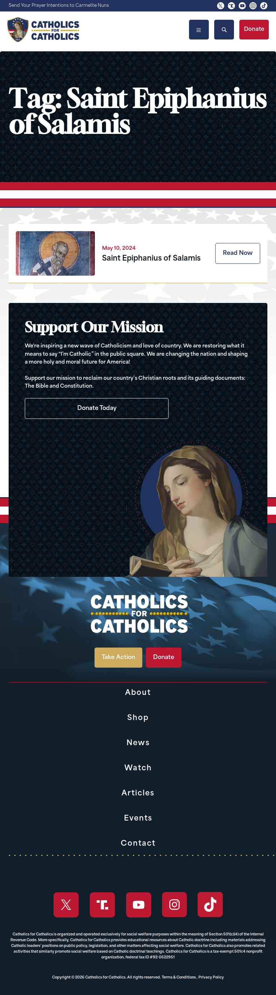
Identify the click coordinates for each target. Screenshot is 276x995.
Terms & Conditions (179, 978)
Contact (138, 843)
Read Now (238, 253)
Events (138, 818)
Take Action (118, 657)
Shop (138, 718)
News (138, 743)
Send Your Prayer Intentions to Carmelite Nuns (59, 6)
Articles (138, 793)
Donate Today (96, 408)
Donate (254, 29)
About (138, 693)
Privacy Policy (211, 978)
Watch (138, 768)
